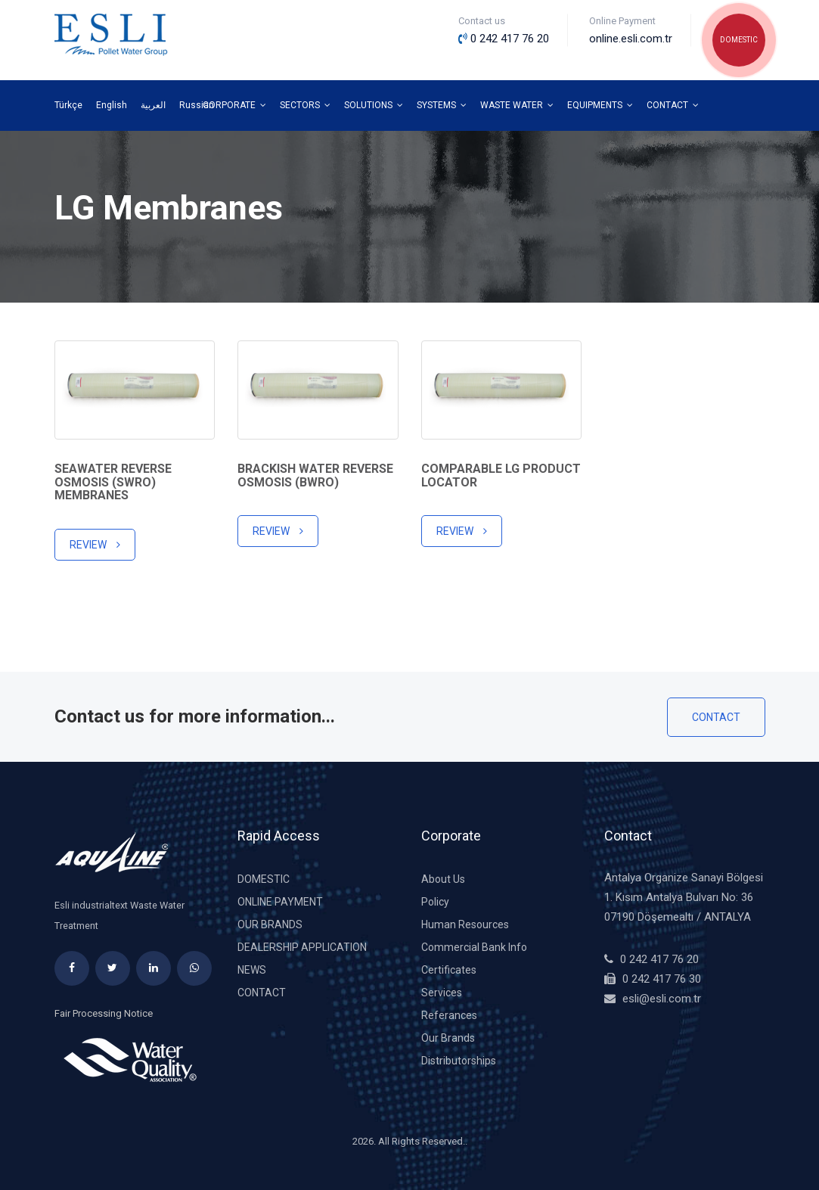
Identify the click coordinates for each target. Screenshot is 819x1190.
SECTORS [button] (305, 105)
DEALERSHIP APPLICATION (302, 947)
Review (95, 545)
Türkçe (68, 105)
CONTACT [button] (673, 105)
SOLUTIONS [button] (373, 105)
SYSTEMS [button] (442, 105)
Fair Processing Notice (103, 1013)
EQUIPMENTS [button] (600, 105)
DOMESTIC (739, 40)
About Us (443, 879)
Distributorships (458, 1061)
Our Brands (269, 924)
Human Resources (465, 924)
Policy (435, 902)
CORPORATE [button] (234, 105)
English (111, 105)
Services (441, 992)
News (251, 970)
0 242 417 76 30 (661, 979)
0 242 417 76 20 (659, 959)
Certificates (448, 970)
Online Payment (280, 902)
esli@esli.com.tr (661, 998)
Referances (449, 1015)
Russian (196, 105)
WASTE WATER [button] (517, 105)
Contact (716, 717)
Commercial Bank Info (474, 947)
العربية (153, 105)
